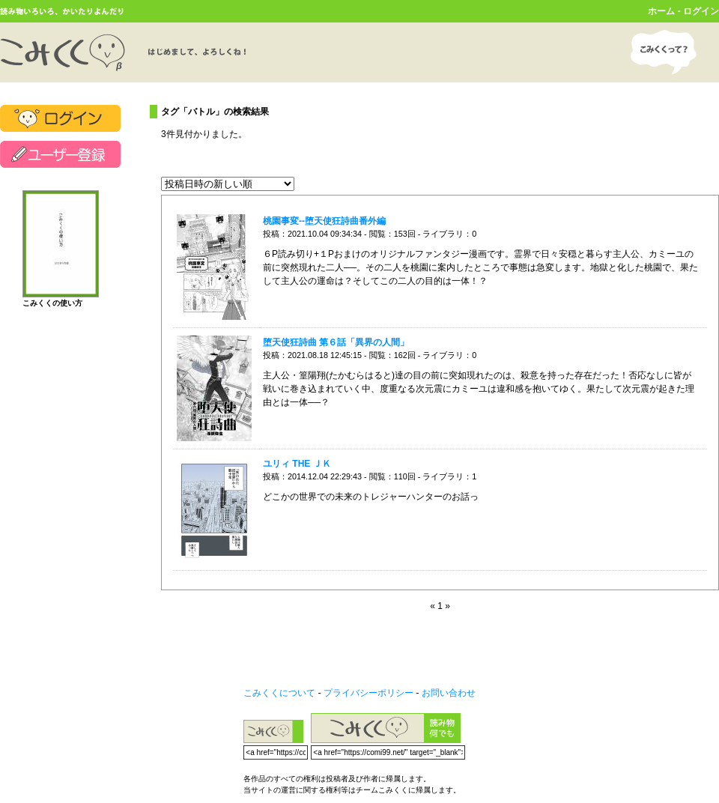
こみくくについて (279, 693)
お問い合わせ (449, 693)
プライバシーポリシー (368, 693)
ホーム (661, 11)
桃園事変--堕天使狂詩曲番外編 (324, 221)
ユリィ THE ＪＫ (297, 463)
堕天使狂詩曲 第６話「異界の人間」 (336, 342)
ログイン (701, 11)
